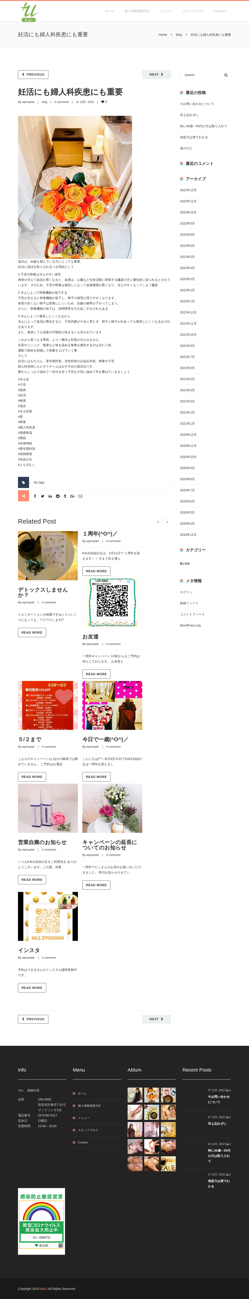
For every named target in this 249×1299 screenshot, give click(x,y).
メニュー (166, 11)
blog (179, 34)
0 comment (61, 102)
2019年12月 (188, 534)
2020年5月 (187, 512)
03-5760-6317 (47, 1115)
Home (163, 34)
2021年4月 (187, 390)
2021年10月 (188, 334)
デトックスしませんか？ (43, 592)
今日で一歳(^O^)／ (105, 739)
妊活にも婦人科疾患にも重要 (70, 91)
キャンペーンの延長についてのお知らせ (109, 845)
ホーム (110, 11)
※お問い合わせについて (197, 104)
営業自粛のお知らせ (42, 842)
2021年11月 (188, 323)
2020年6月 (187, 501)
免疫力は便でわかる (194, 137)
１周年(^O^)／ (100, 534)
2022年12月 (188, 190)
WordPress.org (190, 625)
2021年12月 (188, 312)
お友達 (90, 637)
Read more (32, 632)
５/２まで (29, 739)
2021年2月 (187, 412)
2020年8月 (187, 479)
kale (43, 1289)
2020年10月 (188, 457)
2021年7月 (187, 357)
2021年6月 (187, 368)
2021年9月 (187, 345)
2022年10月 (188, 212)
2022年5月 (187, 257)
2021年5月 (187, 379)
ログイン (186, 592)
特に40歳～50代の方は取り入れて (203, 126)
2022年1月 (187, 301)
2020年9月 (187, 468)
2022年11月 (188, 201)
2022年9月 (187, 223)
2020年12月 (188, 434)
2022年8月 (187, 234)
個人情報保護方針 (137, 11)
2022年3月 (187, 279)
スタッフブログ (193, 11)
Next (154, 74)
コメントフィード (192, 614)
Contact (220, 11)
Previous (35, 74)
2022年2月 (187, 290)
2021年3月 (187, 401)
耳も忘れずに (189, 115)
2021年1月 (187, 423)
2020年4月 (187, 523)
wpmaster (28, 102)
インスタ (29, 950)
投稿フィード (189, 603)
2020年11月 (188, 446)
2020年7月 (187, 490)
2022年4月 (187, 268)
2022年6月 (187, 245)
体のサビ (186, 148)
